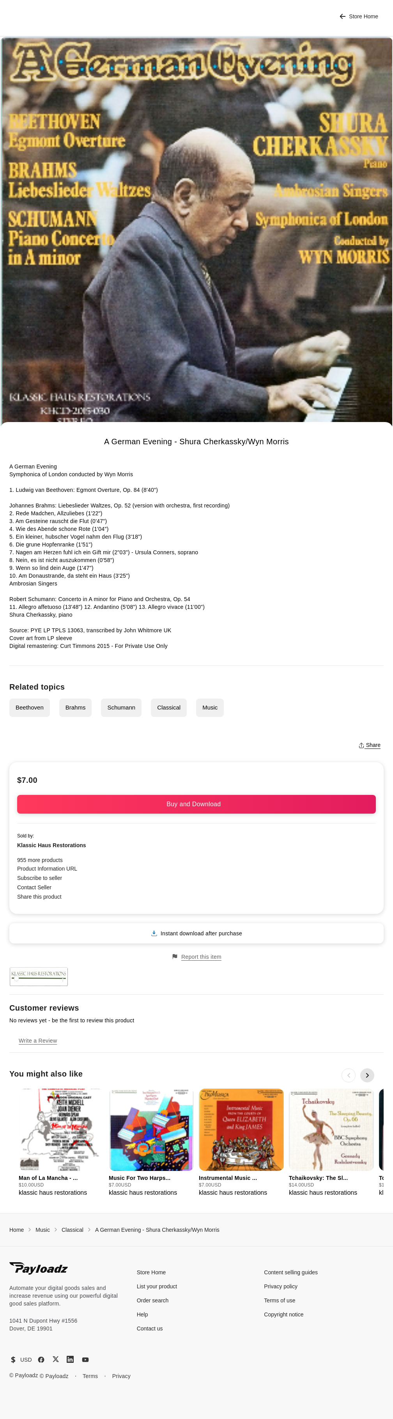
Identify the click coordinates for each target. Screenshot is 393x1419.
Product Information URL (47, 869)
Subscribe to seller (39, 878)
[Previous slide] (349, 1075)
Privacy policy (280, 1286)
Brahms (76, 707)
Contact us (150, 1328)
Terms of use (279, 1300)
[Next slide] (367, 1075)
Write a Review (38, 1041)
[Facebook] (41, 1360)
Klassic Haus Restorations (51, 845)
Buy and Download (196, 804)
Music (210, 707)
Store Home (359, 16)
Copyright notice (283, 1314)
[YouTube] (85, 1360)
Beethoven (30, 707)
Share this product (39, 897)
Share (369, 745)
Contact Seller (34, 887)
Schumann (121, 707)
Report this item (196, 956)
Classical (169, 707)
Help (142, 1314)
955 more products (40, 860)
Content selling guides (291, 1272)
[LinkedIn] (70, 1359)
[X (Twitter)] (56, 1359)
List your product (157, 1286)
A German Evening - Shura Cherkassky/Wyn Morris (157, 1230)
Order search (153, 1300)
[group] (61, 1143)
